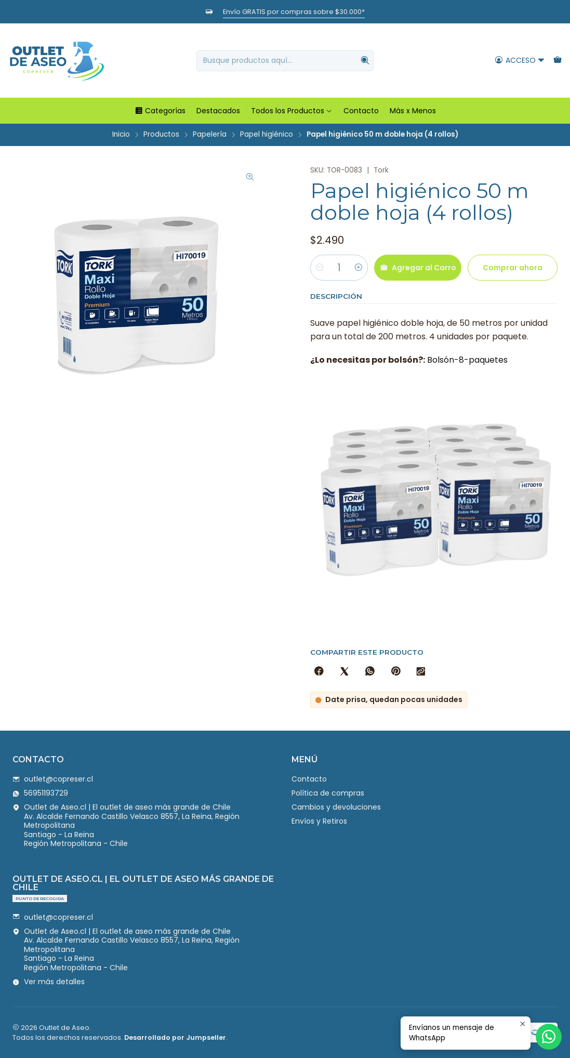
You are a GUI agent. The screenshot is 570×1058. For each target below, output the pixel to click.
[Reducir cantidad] (319, 267)
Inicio (121, 134)
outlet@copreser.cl (52, 779)
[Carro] (557, 60)
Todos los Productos (292, 110)
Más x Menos (413, 110)
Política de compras (327, 793)
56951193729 (40, 793)
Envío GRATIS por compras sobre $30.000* (294, 11)
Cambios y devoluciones (336, 807)
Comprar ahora (512, 267)
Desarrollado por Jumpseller (175, 1037)
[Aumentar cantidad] (358, 267)
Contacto (361, 110)
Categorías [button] (160, 110)
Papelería (210, 134)
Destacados (218, 110)
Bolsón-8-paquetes (467, 360)
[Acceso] (520, 60)
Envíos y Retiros (319, 821)
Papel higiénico (266, 134)
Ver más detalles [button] (48, 981)
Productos (161, 134)
